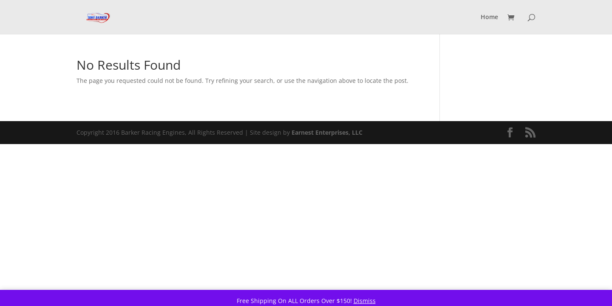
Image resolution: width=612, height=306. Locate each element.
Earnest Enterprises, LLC (327, 132)
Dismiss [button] (365, 301)
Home (489, 17)
